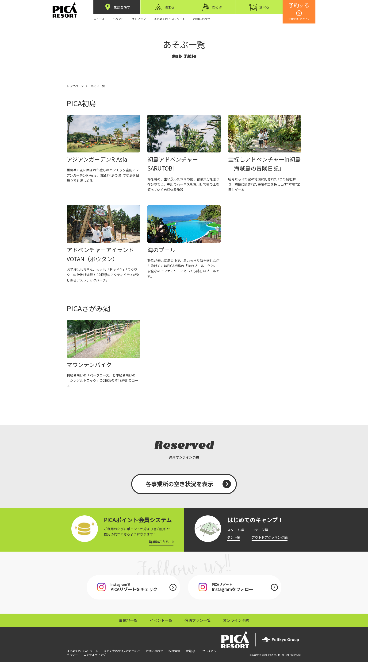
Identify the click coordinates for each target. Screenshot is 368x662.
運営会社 (191, 651)
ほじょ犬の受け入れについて (122, 651)
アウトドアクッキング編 (270, 537)
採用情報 (174, 651)
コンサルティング (95, 655)
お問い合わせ (201, 19)
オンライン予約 (236, 620)
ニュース (98, 19)
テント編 (233, 537)
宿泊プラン (139, 19)
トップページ (75, 86)
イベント (118, 19)
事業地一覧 (128, 620)
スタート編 (235, 529)
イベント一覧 (161, 620)
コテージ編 (260, 529)
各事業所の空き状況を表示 (179, 484)
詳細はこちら (159, 541)
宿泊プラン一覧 (197, 620)
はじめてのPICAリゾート (169, 19)
